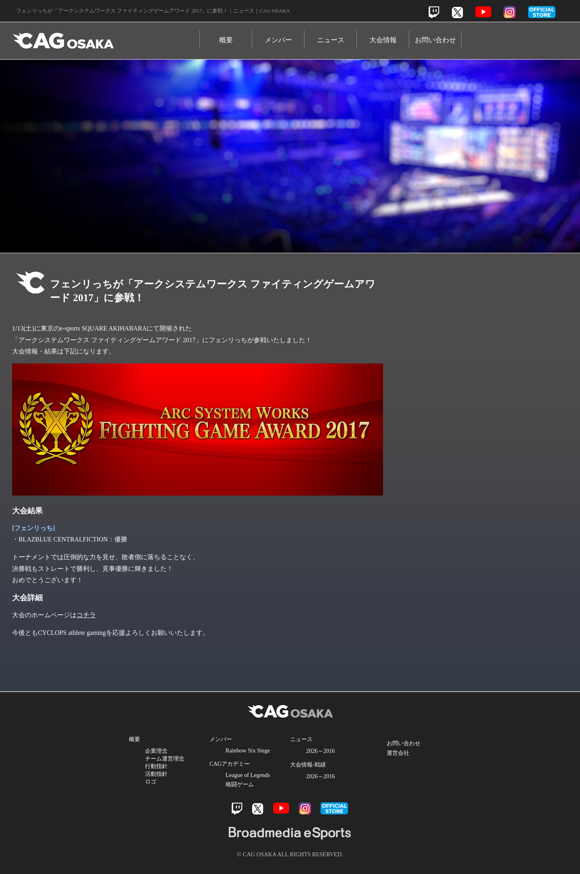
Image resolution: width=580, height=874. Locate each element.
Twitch (434, 12)
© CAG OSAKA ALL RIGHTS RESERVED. (290, 854)
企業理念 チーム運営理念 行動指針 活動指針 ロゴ (164, 766)
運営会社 (398, 753)
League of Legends (248, 775)
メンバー (278, 40)
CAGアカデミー (229, 763)
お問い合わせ (435, 40)
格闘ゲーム (240, 784)
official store (542, 12)
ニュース (330, 40)
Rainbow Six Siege (248, 750)
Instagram (509, 12)
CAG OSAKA (106, 37)
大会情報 (383, 40)
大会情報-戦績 (308, 764)
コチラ (86, 615)
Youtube (483, 12)
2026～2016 (320, 751)
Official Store (491, 451)
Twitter (457, 12)
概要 (226, 40)
